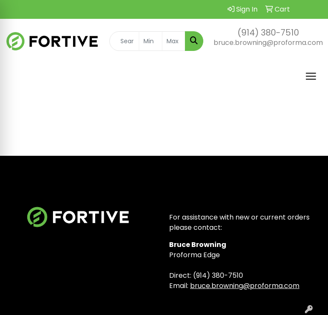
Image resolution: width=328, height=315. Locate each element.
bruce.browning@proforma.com (268, 43)
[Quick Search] (124, 41)
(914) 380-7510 (268, 33)
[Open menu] (310, 76)
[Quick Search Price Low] (150, 41)
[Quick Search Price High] (173, 41)
